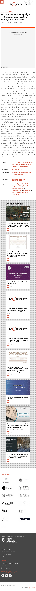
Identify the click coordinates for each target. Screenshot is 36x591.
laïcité (20, 186)
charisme (25, 192)
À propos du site (6, 549)
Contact (3, 556)
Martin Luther (16, 192)
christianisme (26, 184)
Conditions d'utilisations (8, 552)
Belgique (15, 186)
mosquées (15, 194)
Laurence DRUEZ (7, 12)
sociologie (20, 188)
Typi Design (31, 587)
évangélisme (27, 190)
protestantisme (17, 190)
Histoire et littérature (19, 169)
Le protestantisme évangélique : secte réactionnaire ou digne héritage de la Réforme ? (22, 164)
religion (18, 184)
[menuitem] (18, 549)
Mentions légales (6, 554)
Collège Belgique (17, 174)
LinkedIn (10, 576)
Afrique (14, 188)
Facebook (2, 576)
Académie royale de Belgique (21, 172)
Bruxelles (26, 186)
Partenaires (6, 475)
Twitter (6, 576)
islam (13, 184)
